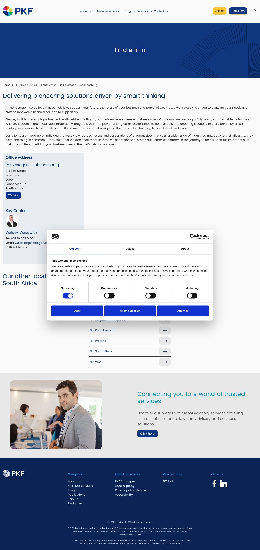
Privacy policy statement (133, 490)
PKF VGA (95, 362)
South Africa (48, 85)
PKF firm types (125, 481)
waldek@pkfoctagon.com (33, 243)
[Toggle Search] (254, 11)
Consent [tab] (75, 248)
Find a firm (238, 10)
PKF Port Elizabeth (101, 330)
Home (6, 85)
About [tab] (185, 248)
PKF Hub (168, 481)
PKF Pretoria (97, 341)
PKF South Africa (100, 351)
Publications (144, 11)
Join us (219, 10)
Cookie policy (125, 486)
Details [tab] (130, 248)
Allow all (182, 310)
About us (85, 11)
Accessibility (124, 495)
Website (13, 195)
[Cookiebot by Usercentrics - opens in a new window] (193, 236)
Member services (108, 11)
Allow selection (130, 310)
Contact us (161, 11)
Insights (130, 11)
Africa (33, 85)
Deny (77, 310)
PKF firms (20, 85)
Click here (147, 434)
